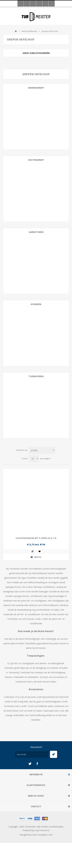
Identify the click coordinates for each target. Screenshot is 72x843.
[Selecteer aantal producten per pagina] (34, 458)
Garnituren (36, 231)
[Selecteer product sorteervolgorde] (42, 450)
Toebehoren (36, 376)
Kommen (36, 304)
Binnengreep (36, 87)
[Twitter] (29, 763)
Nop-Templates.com (42, 834)
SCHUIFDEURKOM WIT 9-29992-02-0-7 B (36, 538)
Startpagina (15, 31)
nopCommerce (42, 830)
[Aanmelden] (31, 754)
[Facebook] (37, 763)
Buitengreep (36, 159)
